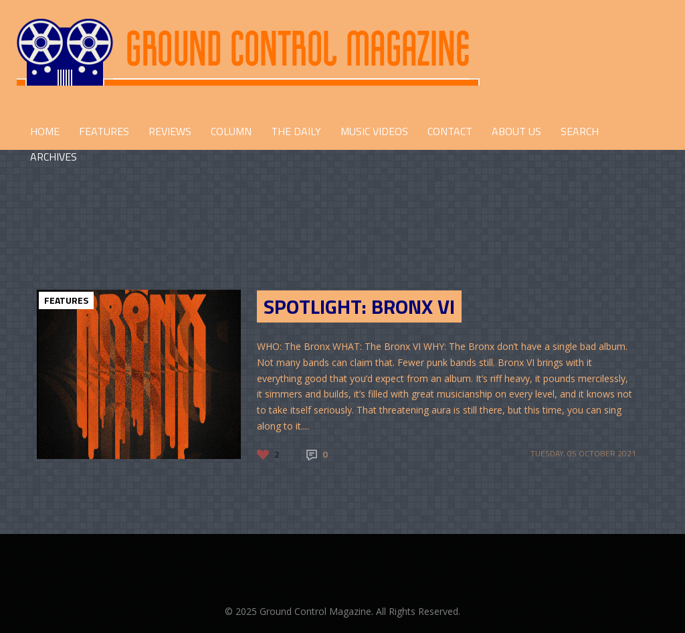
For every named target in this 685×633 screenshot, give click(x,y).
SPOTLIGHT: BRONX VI (359, 306)
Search (580, 131)
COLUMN (231, 131)
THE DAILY (296, 131)
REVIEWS (170, 131)
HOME (45, 131)
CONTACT (449, 131)
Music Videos (374, 131)
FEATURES (104, 131)
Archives (53, 157)
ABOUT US (516, 131)
